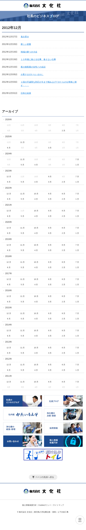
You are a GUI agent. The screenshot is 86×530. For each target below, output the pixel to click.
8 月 (63, 194)
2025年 (8, 136)
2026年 (8, 119)
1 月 (77, 165)
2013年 (8, 342)
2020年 (8, 222)
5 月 (22, 165)
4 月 (36, 165)
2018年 (8, 256)
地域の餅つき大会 (29, 52)
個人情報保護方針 (29, 505)
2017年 (8, 273)
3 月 (49, 148)
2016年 (8, 290)
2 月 (63, 131)
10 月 (36, 194)
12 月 (9, 176)
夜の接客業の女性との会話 (33, 67)
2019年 (8, 239)
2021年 (8, 205)
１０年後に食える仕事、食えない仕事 (38, 59)
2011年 (8, 376)
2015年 (8, 307)
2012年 (8, 359)
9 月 (49, 176)
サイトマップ (58, 505)
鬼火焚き (25, 37)
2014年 (8, 325)
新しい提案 (26, 44)
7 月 (77, 159)
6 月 (8, 148)
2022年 (8, 188)
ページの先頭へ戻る (44, 477)
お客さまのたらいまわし (32, 74)
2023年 (8, 171)
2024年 (8, 154)
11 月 (22, 142)
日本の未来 (26, 93)
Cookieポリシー (44, 505)
